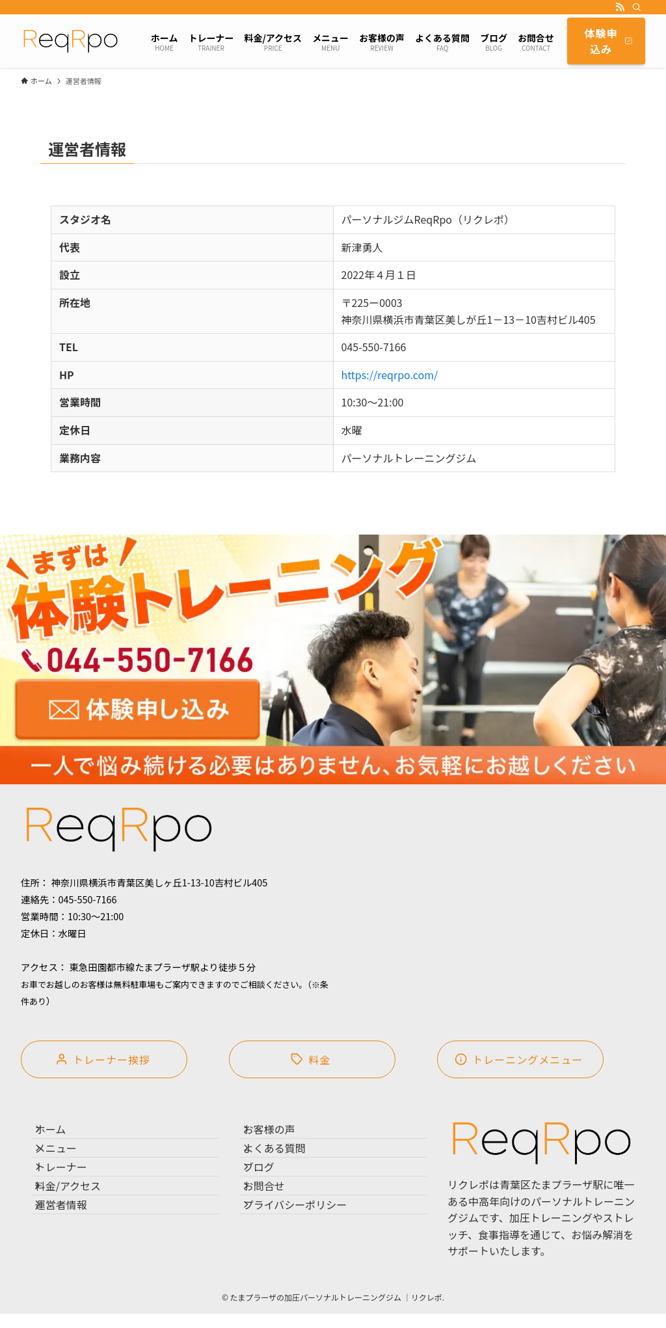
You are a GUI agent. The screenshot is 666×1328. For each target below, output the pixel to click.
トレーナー (73, 1196)
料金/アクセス (80, 1227)
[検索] (636, 7)
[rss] (619, 7)
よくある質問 (286, 1165)
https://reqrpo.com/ (389, 374)
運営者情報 (73, 1258)
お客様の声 (281, 1135)
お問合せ (276, 1227)
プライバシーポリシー (307, 1258)
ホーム (62, 1135)
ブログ (270, 1196)
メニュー (67, 1165)
